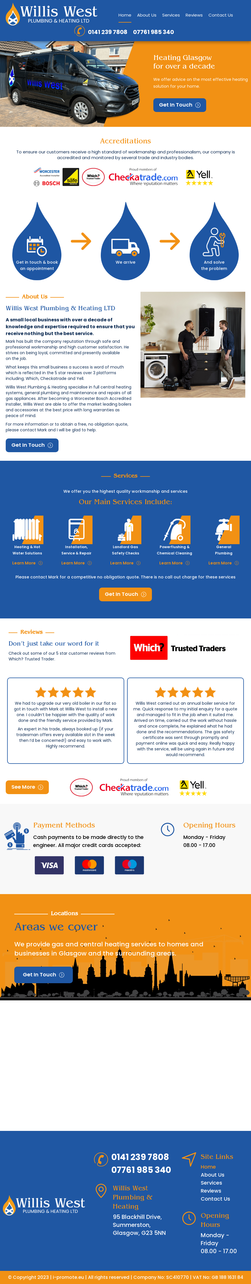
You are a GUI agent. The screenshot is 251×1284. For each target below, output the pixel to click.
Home (125, 15)
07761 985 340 (153, 32)
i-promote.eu (68, 1277)
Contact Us (220, 15)
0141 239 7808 (107, 32)
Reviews (194, 15)
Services (171, 15)
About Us (146, 15)
